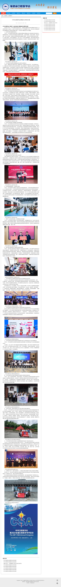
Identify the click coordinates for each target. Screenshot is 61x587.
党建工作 (18, 13)
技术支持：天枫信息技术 (30, 582)
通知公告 (23, 13)
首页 (3, 13)
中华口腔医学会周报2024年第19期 (10, 569)
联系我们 (38, 13)
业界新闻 (10, 15)
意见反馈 (57, 583)
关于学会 (8, 13)
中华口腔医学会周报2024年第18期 (10, 571)
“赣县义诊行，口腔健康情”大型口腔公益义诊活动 (12, 563)
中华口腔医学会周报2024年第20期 (10, 568)
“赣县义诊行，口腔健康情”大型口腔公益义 (50, 22)
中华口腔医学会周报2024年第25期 (10, 560)
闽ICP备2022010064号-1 (40, 580)
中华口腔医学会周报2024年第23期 (49, 24)
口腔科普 (33, 13)
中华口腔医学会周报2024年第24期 (10, 561)
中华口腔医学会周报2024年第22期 (10, 566)
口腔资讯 (13, 13)
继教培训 (28, 13)
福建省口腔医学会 (16, 7)
